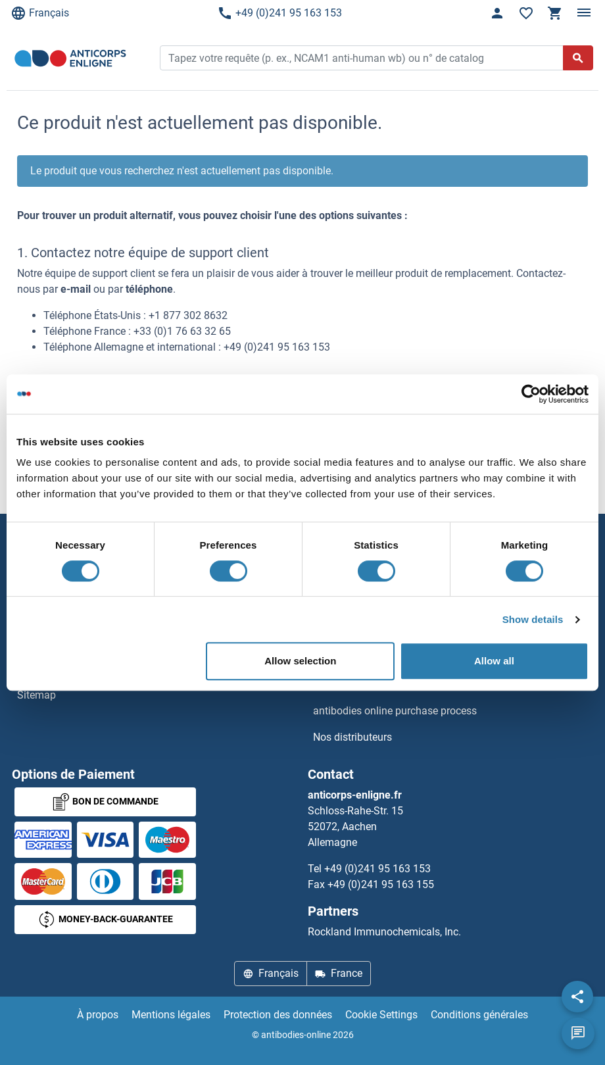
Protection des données (278, 1014)
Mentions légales (171, 1014)
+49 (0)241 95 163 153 (279, 13)
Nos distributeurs (352, 737)
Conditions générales (479, 1014)
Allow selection (300, 660)
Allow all (494, 660)
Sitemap (36, 695)
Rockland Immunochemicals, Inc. (384, 932)
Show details (533, 619)
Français (40, 13)
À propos (97, 1014)
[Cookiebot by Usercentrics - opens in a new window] (531, 394)
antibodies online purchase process (395, 711)
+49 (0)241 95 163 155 (380, 884)
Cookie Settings (381, 1014)
